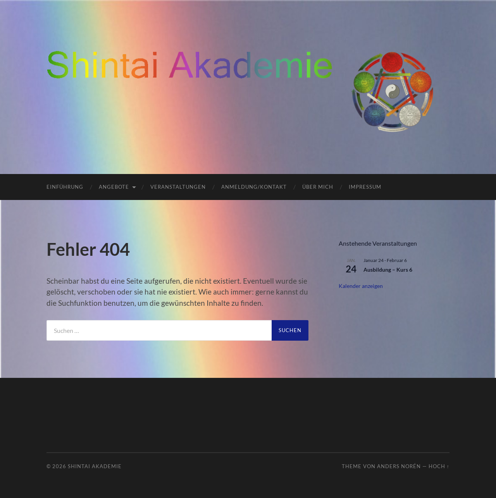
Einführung (64, 187)
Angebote (114, 187)
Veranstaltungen (178, 187)
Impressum (365, 187)
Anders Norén (399, 466)
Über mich (317, 187)
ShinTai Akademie (95, 466)
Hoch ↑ (439, 466)
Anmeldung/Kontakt (254, 187)
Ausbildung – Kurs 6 (387, 269)
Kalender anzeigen (361, 286)
